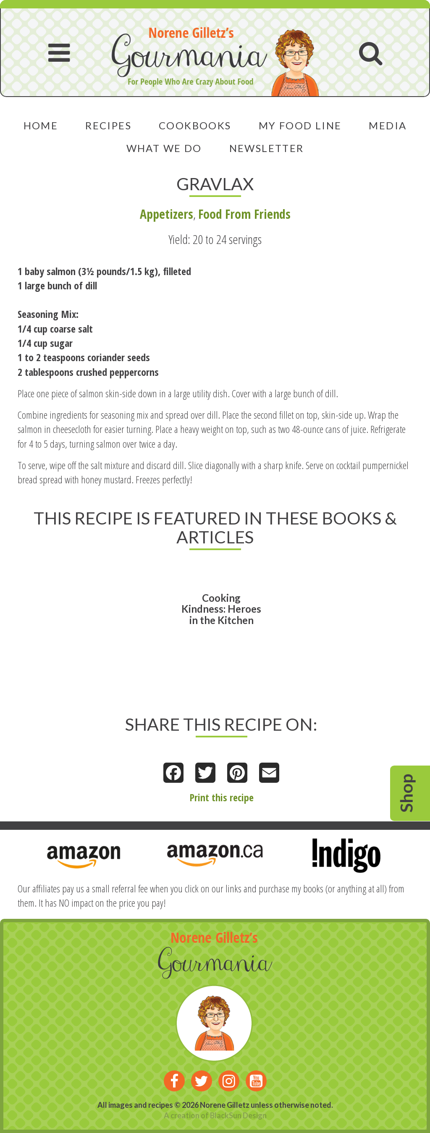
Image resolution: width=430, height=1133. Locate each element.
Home (41, 125)
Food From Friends (244, 214)
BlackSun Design (238, 1115)
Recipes (108, 125)
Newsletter (266, 148)
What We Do (164, 148)
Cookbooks (195, 125)
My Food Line (300, 125)
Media (387, 125)
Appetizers (166, 214)
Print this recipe (221, 797)
